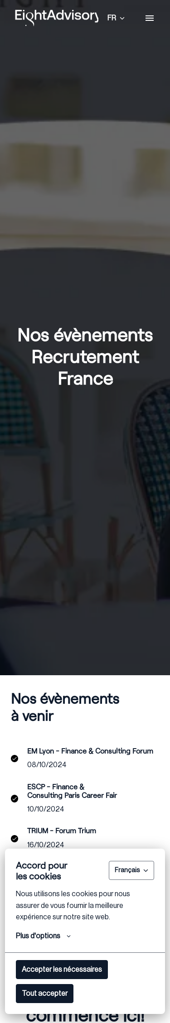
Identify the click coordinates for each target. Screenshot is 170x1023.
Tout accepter (45, 993)
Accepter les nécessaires (62, 969)
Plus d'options (43, 936)
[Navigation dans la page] (149, 18)
